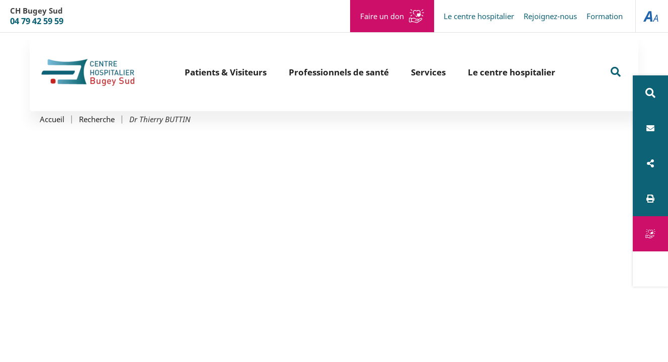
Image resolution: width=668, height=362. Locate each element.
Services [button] (428, 72)
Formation (605, 16)
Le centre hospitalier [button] (511, 72)
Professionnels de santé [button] (339, 72)
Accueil (52, 119)
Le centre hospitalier (479, 16)
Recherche (97, 119)
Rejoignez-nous (550, 16)
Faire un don (382, 16)
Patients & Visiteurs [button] (226, 72)
